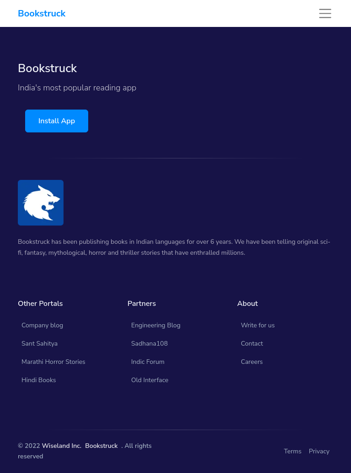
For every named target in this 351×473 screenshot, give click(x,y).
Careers (252, 361)
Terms (293, 451)
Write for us (258, 325)
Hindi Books (38, 380)
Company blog (42, 325)
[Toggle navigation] (325, 13)
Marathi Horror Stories (53, 361)
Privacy (319, 451)
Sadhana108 (149, 343)
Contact (252, 343)
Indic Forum (148, 361)
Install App (56, 121)
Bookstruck (101, 445)
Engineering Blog (156, 325)
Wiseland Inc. (61, 445)
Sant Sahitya (39, 343)
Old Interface (150, 380)
